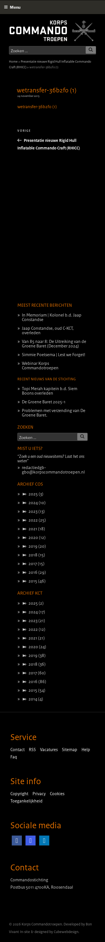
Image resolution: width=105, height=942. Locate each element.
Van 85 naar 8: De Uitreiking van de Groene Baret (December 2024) (54, 343)
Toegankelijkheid (26, 801)
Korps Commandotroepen (42, 924)
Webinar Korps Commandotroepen (40, 365)
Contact (17, 749)
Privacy (39, 793)
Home (13, 61)
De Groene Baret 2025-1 (44, 402)
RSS (32, 749)
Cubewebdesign (66, 932)
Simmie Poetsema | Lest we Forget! (53, 354)
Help (85, 749)
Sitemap (69, 749)
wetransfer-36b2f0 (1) (46, 90)
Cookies (57, 793)
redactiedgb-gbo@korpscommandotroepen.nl (53, 469)
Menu (12, 7)
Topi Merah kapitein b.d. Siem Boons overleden (49, 390)
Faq (13, 757)
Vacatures (49, 749)
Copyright (19, 793)
